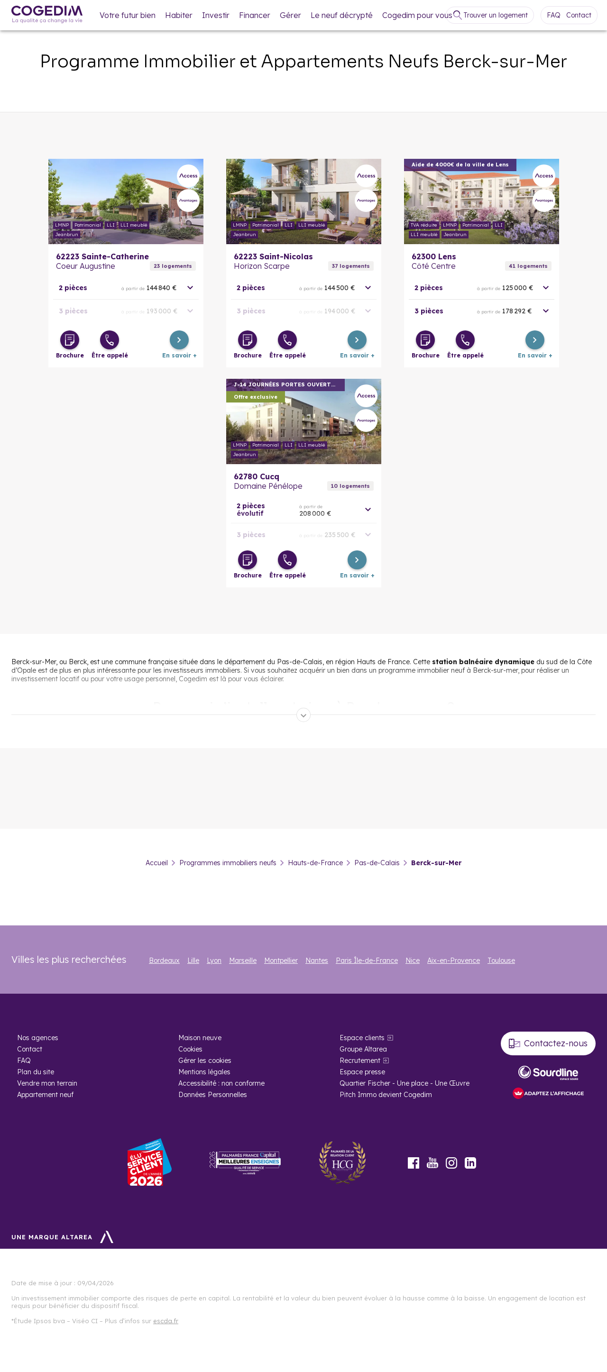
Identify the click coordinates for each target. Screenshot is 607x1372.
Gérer (290, 15)
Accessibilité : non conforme (221, 1083)
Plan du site (35, 1072)
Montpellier (281, 960)
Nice (412, 960)
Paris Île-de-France (367, 960)
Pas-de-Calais (377, 863)
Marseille (243, 960)
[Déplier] (303, 715)
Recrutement (360, 1060)
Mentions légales (204, 1072)
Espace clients (362, 1038)
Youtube (432, 1163)
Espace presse (362, 1072)
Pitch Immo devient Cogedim (386, 1094)
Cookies (190, 1049)
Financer (254, 15)
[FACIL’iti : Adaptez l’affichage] (548, 1094)
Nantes (316, 960)
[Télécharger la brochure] (69, 339)
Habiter (179, 15)
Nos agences (37, 1038)
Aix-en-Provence (453, 960)
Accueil (157, 863)
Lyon (214, 960)
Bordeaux (164, 960)
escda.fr (165, 1321)
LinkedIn (470, 1163)
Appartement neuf (45, 1094)
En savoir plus (125, 201)
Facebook (413, 1163)
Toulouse (501, 960)
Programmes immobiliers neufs (227, 863)
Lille (193, 960)
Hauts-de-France (315, 863)
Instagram (451, 1163)
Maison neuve (199, 1038)
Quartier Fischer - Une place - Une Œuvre (404, 1083)
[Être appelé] (109, 339)
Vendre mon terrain (47, 1083)
